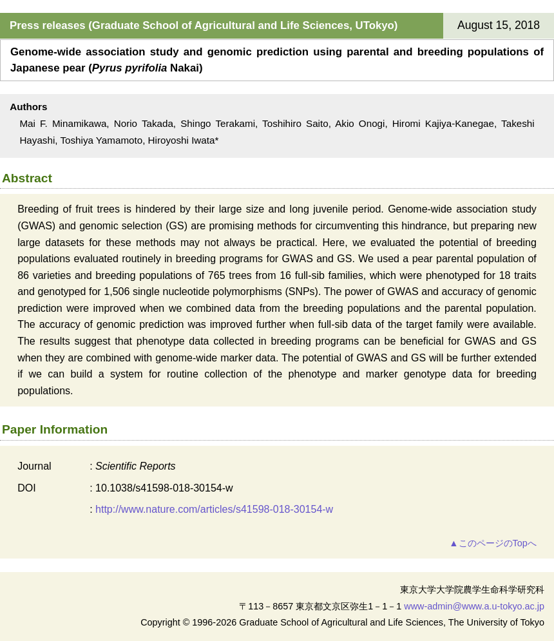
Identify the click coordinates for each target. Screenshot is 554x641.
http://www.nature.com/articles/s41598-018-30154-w (214, 509)
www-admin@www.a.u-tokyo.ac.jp (474, 606)
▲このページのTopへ (492, 543)
